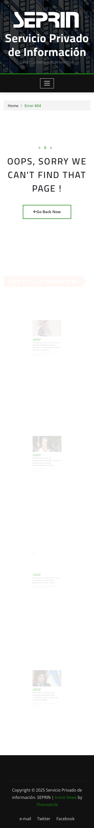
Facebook (65, 818)
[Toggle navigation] (47, 83)
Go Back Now (47, 211)
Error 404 (33, 105)
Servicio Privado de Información (47, 45)
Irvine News (66, 797)
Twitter (43, 818)
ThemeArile (47, 804)
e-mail (25, 818)
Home (13, 105)
